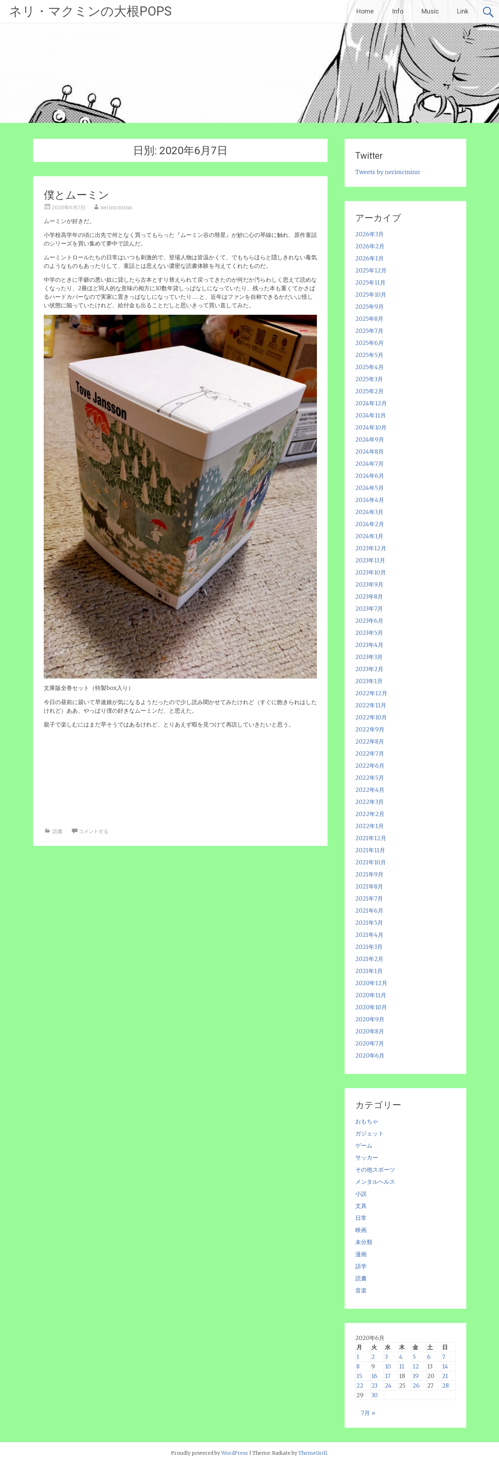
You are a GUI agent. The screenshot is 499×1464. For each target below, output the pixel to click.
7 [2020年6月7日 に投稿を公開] (443, 1356)
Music (430, 11)
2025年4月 (369, 367)
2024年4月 (369, 499)
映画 (361, 1229)
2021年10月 (370, 862)
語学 (361, 1266)
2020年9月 (369, 1019)
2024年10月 (371, 427)
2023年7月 (369, 608)
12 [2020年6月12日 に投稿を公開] (416, 1366)
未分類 (363, 1242)
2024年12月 (371, 403)
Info (397, 11)
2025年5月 (369, 354)
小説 (361, 1193)
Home (365, 11)
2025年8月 (369, 318)
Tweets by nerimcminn (387, 171)
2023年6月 (369, 620)
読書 (58, 831)
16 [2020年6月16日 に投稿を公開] (374, 1375)
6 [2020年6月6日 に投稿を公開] (429, 1356)
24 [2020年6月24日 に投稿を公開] (388, 1385)
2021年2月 (369, 958)
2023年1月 (369, 681)
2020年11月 (370, 995)
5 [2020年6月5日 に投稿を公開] (414, 1356)
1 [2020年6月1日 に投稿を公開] (357, 1356)
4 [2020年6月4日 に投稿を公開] (401, 1356)
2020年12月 (371, 983)
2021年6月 (369, 910)
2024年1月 (369, 536)
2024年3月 (369, 511)
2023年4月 (369, 644)
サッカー (366, 1157)
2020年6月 (369, 1055)
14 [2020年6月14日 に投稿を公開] (445, 1366)
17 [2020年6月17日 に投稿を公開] (388, 1375)
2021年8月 (369, 886)
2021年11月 (370, 850)
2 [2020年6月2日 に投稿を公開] (373, 1356)
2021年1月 (369, 970)
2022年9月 (369, 729)
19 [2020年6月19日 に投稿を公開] (416, 1375)
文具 (361, 1205)
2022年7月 (369, 753)
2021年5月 (369, 922)
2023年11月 (370, 560)
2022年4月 (369, 789)
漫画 (361, 1254)
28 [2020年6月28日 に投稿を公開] (445, 1385)
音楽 (361, 1290)
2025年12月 (371, 270)
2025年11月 (370, 282)
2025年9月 (369, 306)
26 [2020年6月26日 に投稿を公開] (416, 1385)
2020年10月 (371, 1007)
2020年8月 (369, 1031)
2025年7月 (369, 330)
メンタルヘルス (375, 1181)
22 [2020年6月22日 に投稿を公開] (359, 1385)
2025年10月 (370, 294)
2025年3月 (369, 379)
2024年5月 (369, 487)
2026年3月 (369, 234)
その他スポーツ (375, 1169)
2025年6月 (369, 342)
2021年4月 (369, 934)
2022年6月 (369, 765)
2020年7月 (369, 1043)
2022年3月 (369, 801)
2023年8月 (369, 596)
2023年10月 (370, 572)
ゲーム (363, 1145)
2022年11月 (370, 705)
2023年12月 (370, 548)
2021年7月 (369, 898)
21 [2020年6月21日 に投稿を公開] (445, 1375)
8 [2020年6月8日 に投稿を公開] (358, 1366)
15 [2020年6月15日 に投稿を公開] (359, 1375)
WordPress (234, 1453)
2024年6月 (369, 475)
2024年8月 (369, 451)
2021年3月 (369, 946)
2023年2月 (369, 668)
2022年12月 (371, 693)
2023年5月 (369, 632)
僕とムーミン (76, 195)
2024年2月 (369, 524)
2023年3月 (369, 656)
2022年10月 (371, 717)
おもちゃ (366, 1121)
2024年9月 (369, 439)
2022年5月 (369, 777)
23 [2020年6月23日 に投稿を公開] (374, 1385)
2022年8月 (369, 741)
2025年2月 (369, 391)
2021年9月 (369, 874)
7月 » (368, 1412)
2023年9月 (369, 584)
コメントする (93, 831)
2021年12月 (370, 838)
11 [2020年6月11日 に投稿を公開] (401, 1366)
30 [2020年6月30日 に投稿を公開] (374, 1395)
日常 (361, 1217)
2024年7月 (369, 463)
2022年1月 (369, 826)
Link (462, 11)
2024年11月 (370, 415)
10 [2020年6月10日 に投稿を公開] (388, 1366)
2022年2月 (369, 813)
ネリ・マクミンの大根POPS (90, 11)
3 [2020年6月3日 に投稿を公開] (386, 1356)
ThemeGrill (312, 1453)
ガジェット (369, 1133)
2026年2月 (369, 246)
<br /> (65, 776)
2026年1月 (369, 258)
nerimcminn (116, 207)
